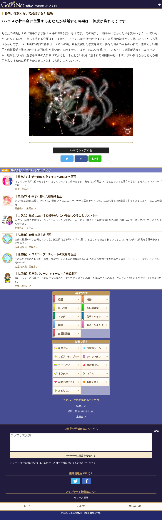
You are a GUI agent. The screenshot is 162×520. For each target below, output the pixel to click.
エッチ (61, 316)
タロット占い (94, 356)
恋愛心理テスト (66, 382)
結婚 (89, 299)
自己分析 (63, 308)
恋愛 (60, 299)
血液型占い (93, 365)
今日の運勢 (93, 308)
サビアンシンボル (67, 356)
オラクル (63, 373)
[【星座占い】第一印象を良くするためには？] (81, 181)
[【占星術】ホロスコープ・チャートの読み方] (81, 258)
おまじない (64, 390)
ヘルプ (81, 506)
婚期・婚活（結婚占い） (81, 411)
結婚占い (19, 208)
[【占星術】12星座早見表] (81, 239)
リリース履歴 (81, 497)
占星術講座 (21, 247)
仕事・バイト (94, 316)
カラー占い (64, 365)
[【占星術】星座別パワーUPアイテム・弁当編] (81, 278)
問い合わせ (135, 506)
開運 (17, 189)
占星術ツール (94, 348)
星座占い (26, 189)
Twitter (67, 158)
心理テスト (93, 382)
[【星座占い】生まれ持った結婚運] (81, 200)
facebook (81, 158)
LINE (94, 158)
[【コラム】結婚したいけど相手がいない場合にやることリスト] (81, 220)
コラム (30, 227)
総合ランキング (95, 325)
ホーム (27, 506)
